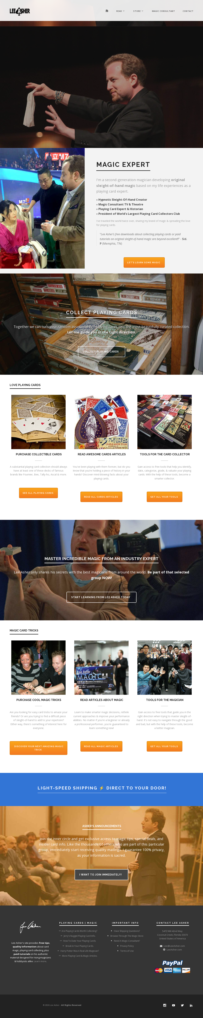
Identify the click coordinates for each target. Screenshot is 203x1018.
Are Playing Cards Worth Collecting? (78, 931)
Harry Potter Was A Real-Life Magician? (78, 951)
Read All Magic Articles (101, 746)
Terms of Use (125, 951)
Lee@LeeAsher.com (174, 946)
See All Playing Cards (38, 493)
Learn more (40, 961)
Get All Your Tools (164, 497)
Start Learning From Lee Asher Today (101, 597)
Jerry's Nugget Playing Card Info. (78, 936)
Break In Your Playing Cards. (78, 946)
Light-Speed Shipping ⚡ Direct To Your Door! (102, 788)
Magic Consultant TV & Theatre (120, 204)
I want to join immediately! (101, 874)
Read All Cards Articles (101, 497)
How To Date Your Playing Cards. (78, 941)
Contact (188, 11)
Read (119, 11)
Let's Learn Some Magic (144, 262)
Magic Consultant (163, 11)
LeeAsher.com (174, 949)
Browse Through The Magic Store (125, 936)
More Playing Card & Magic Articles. (78, 956)
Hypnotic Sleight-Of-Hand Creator (122, 200)
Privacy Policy (125, 946)
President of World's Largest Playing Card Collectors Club (139, 214)
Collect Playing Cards (101, 351)
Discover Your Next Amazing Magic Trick (38, 748)
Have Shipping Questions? (125, 931)
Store (137, 11)
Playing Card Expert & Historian (120, 209)
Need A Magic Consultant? (125, 941)
